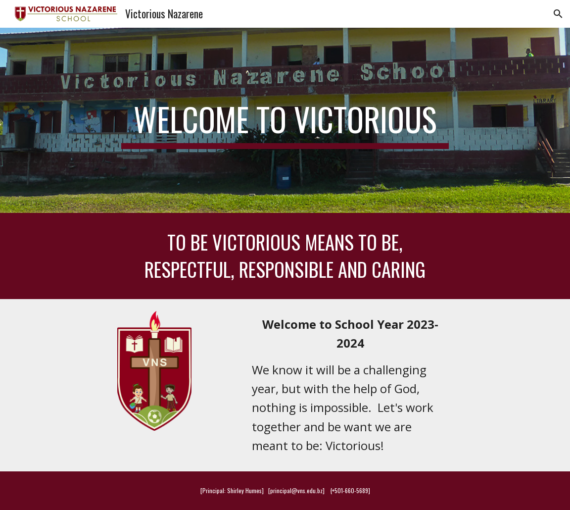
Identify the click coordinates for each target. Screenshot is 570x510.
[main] (285, 120)
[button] (558, 14)
